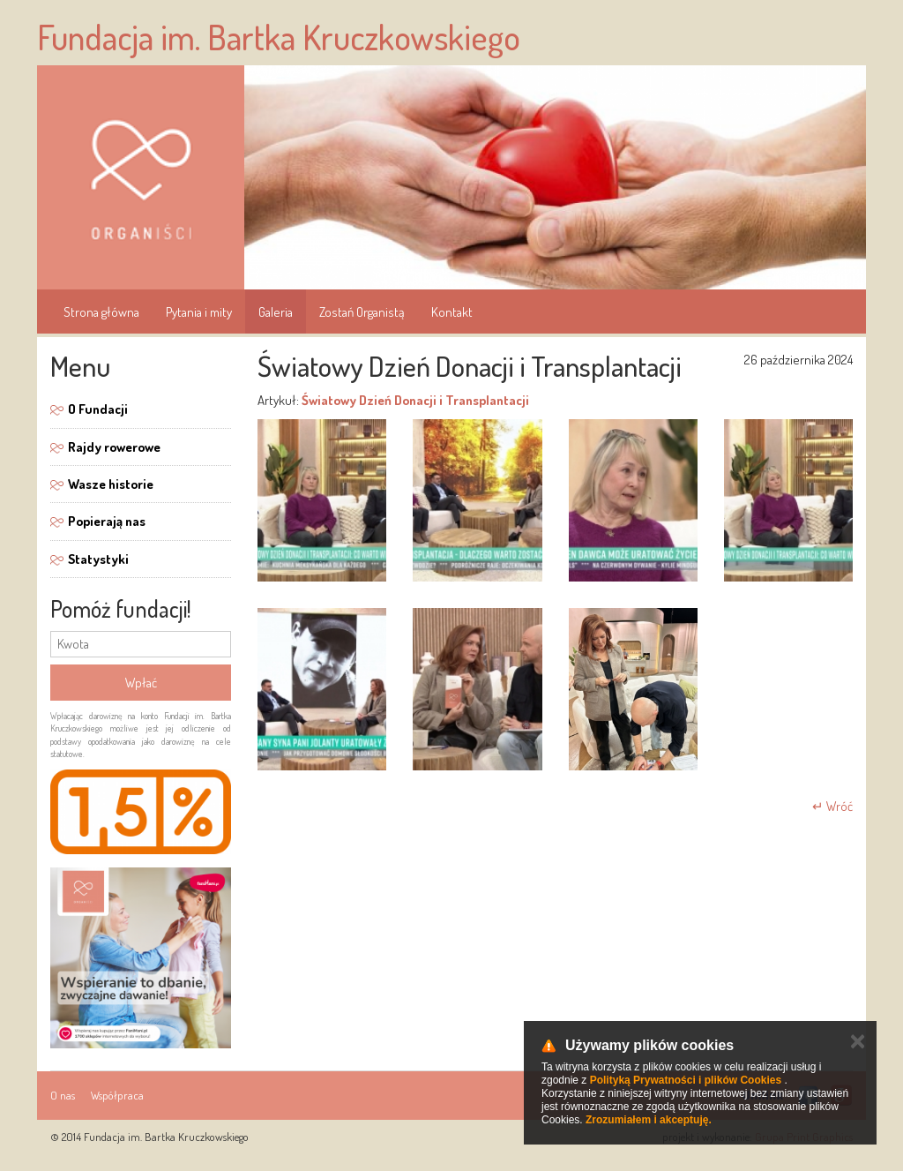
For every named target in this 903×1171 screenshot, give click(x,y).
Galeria (275, 312)
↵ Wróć (832, 806)
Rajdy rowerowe (114, 447)
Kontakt (452, 312)
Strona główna (101, 312)
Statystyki (98, 559)
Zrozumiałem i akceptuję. (649, 1120)
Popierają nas (107, 521)
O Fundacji (98, 409)
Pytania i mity (199, 312)
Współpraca (117, 1095)
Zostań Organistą (362, 312)
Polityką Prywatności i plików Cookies (685, 1080)
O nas (62, 1095)
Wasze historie (110, 484)
